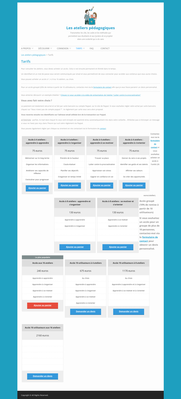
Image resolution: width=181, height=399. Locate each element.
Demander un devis (85, 311)
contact (103, 128)
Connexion (62, 48)
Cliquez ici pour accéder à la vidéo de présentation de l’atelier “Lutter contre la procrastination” (101, 95)
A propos (26, 48)
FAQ (91, 48)
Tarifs (79, 48)
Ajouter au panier (37, 188)
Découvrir (43, 48)
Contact (105, 48)
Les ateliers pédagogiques (90, 27)
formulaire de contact (102, 87)
